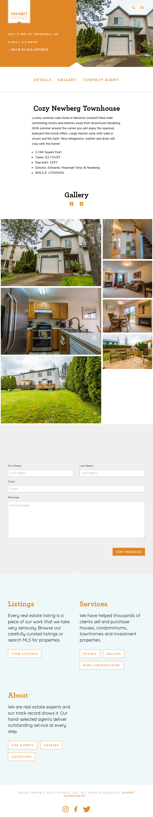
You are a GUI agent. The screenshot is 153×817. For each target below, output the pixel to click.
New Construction (101, 665)
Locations (21, 756)
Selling (113, 654)
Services (94, 604)
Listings (21, 604)
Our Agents (22, 745)
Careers (51, 745)
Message (13, 497)
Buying (89, 654)
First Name (15, 466)
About (18, 695)
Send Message (129, 552)
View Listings (24, 654)
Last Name (86, 466)
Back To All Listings (29, 49)
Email (11, 481)
